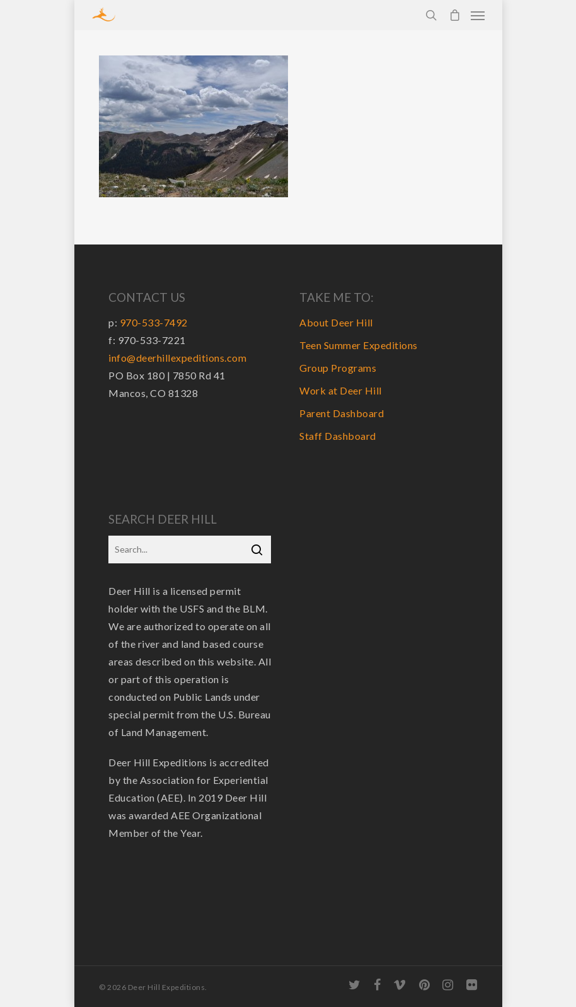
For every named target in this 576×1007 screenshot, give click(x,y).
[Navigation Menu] (478, 15)
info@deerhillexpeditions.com (177, 358)
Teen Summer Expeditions (358, 345)
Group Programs (337, 368)
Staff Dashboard (337, 436)
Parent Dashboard (341, 413)
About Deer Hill (336, 322)
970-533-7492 (154, 322)
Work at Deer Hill (340, 390)
